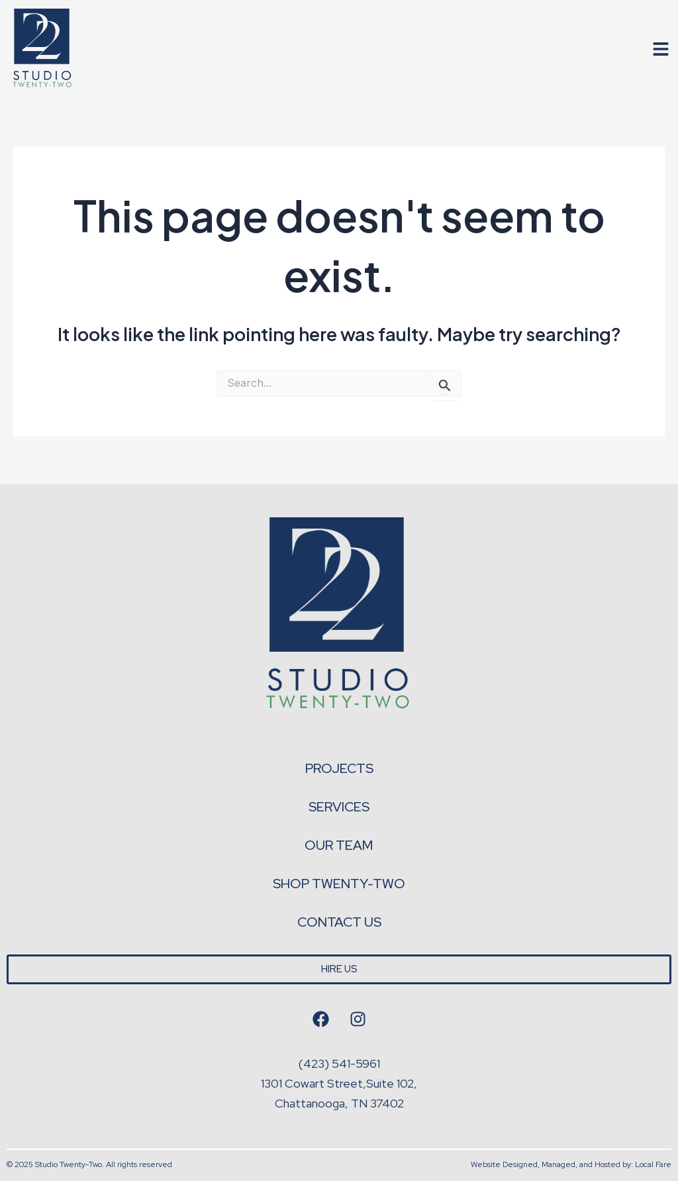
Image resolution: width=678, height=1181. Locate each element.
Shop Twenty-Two (339, 883)
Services (339, 806)
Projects (339, 768)
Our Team (339, 845)
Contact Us (339, 922)
